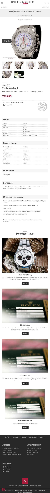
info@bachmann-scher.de (13, 454)
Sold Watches (28, 19)
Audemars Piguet (29, 11)
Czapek (38, 11)
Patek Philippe (18, 11)
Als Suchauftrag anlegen (13, 102)
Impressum (18, 491)
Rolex (11, 11)
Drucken (7, 105)
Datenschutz (9, 491)
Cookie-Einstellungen (25, 492)
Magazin (20, 19)
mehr (25, 283)
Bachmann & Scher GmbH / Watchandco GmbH (28, 486)
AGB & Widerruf (40, 491)
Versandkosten (28, 491)
